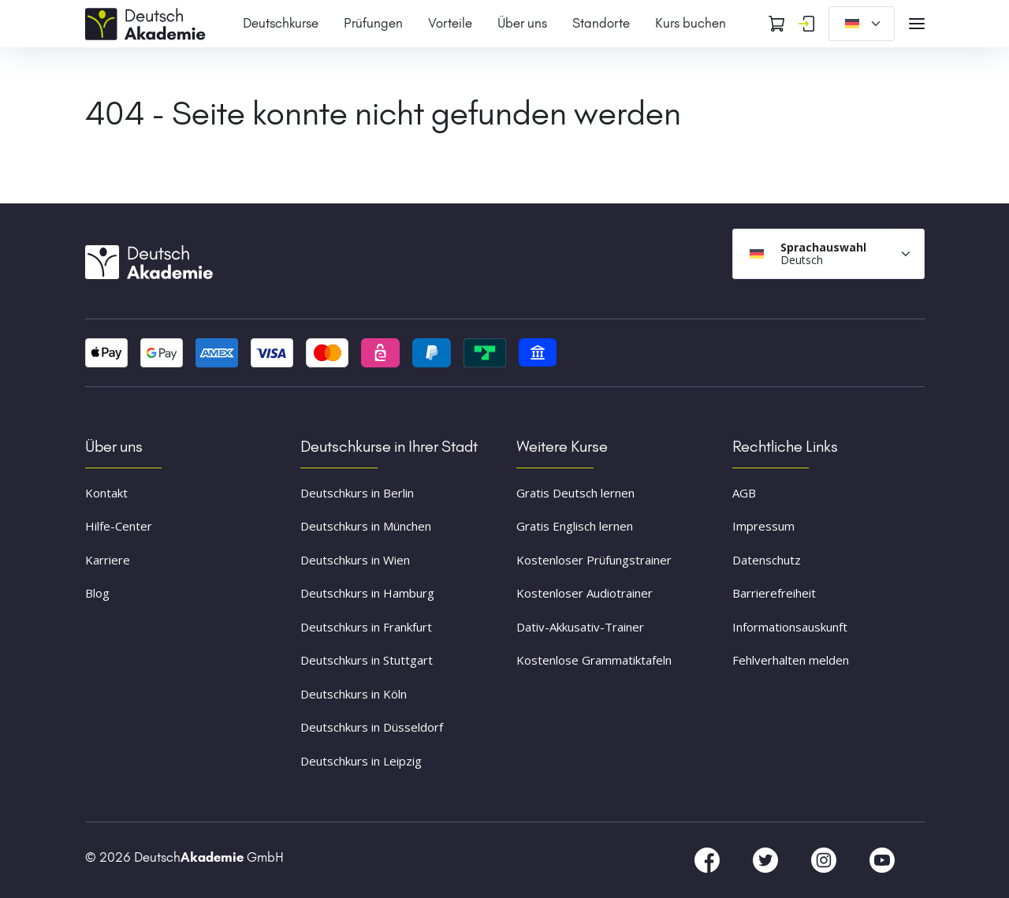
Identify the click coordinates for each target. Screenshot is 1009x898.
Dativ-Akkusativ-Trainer (580, 627)
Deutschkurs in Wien (355, 560)
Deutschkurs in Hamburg (367, 593)
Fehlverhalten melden (790, 660)
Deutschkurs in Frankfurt (366, 627)
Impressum (763, 526)
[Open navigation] (917, 24)
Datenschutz (766, 560)
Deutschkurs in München (365, 526)
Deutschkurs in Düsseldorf (371, 727)
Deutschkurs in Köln (353, 694)
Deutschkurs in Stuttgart (366, 660)
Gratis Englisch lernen (574, 526)
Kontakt (106, 493)
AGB (744, 493)
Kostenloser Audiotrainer (584, 593)
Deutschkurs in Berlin (357, 493)
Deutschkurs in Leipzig (361, 761)
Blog (97, 593)
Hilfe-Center (118, 526)
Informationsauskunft (789, 627)
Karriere (107, 560)
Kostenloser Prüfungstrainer (594, 560)
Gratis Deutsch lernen (575, 493)
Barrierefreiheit (774, 593)
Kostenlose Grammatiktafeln (594, 660)
